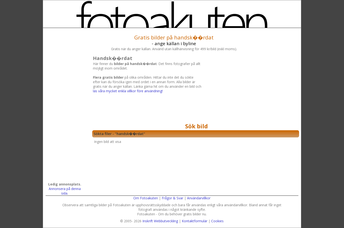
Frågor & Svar (172, 198)
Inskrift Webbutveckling (160, 221)
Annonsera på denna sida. (65, 190)
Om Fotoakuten (145, 198)
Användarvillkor (198, 198)
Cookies (217, 221)
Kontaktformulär (194, 221)
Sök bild (196, 126)
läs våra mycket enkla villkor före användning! (128, 91)
